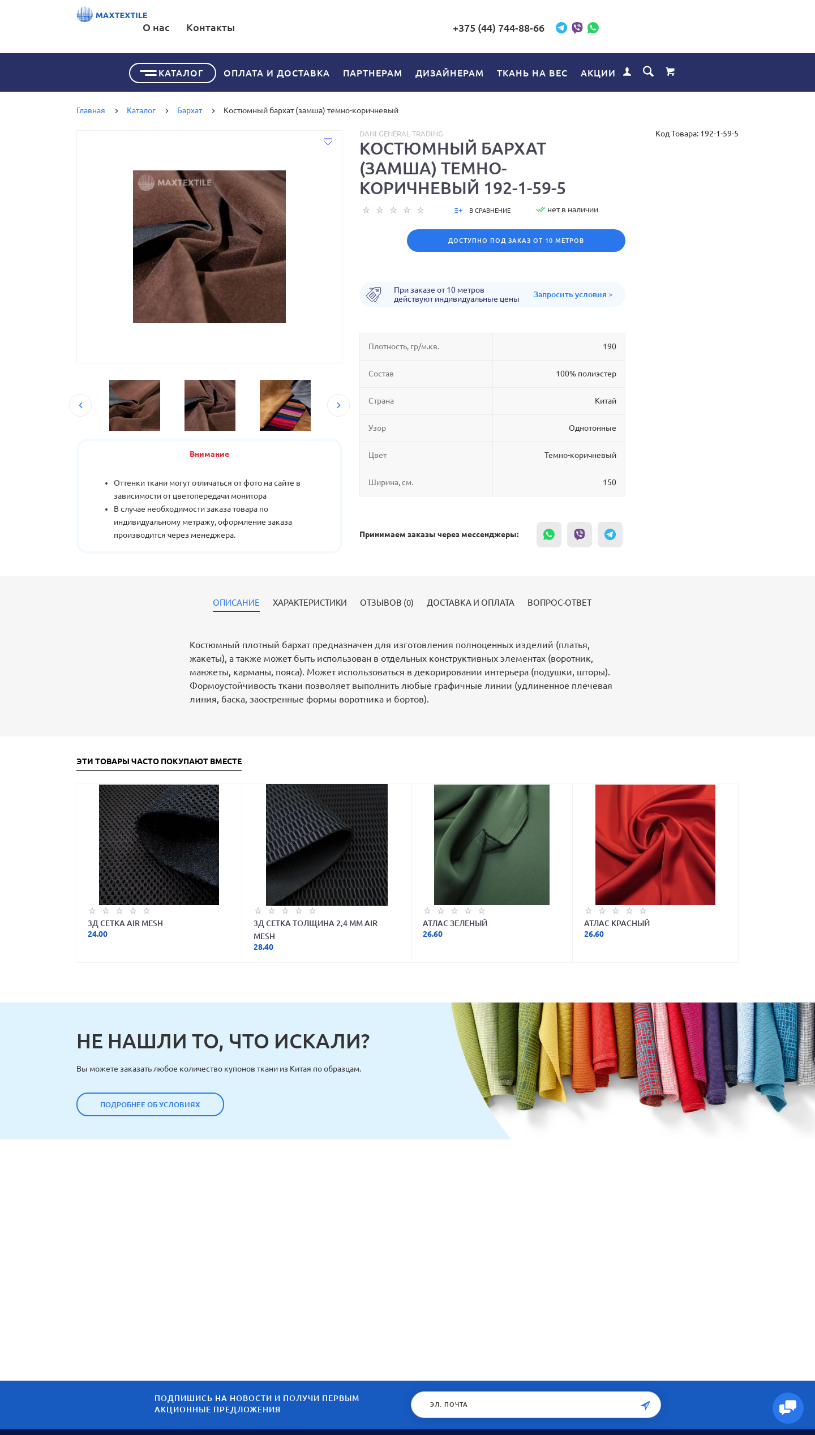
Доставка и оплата (470, 600)
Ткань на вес (532, 71)
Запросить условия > (573, 292)
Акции (598, 71)
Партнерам (372, 71)
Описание (236, 600)
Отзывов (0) (387, 600)
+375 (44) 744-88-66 (583, 27)
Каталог (181, 71)
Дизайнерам (449, 71)
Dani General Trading (401, 131)
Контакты (380, 27)
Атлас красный (617, 921)
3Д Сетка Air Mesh (125, 921)
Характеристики (310, 600)
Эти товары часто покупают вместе (159, 759)
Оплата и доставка (277, 71)
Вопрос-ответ (559, 600)
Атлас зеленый (455, 921)
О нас (326, 27)
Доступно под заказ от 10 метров (516, 238)
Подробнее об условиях (150, 1102)
